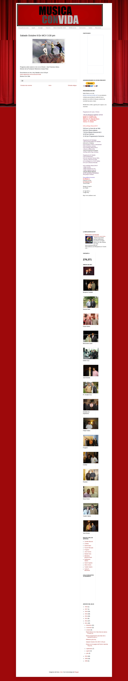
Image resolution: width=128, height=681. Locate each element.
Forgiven (86, 549)
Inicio (50, 85)
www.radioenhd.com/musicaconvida (30, 74)
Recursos (98, 28)
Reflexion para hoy (91, 639)
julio (87, 653)
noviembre (89, 627)
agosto (88, 651)
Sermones (82, 28)
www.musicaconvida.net (90, 95)
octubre (88, 630)
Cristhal (86, 543)
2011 (86, 623)
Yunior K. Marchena (87, 569)
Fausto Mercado (88, 547)
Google (40, 28)
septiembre (89, 648)
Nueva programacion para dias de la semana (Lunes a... (95, 636)
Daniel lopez (87, 545)
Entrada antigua (72, 85)
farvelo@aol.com (87, 182)
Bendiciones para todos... (99, 236)
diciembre (89, 625)
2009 (86, 658)
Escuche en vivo (23, 28)
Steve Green (87, 565)
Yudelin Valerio (88, 567)
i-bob (61, 672)
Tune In (48, 28)
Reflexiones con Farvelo (92, 235)
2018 (86, 606)
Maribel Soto (87, 554)
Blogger (77, 672)
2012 (86, 621)
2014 (86, 616)
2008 (86, 661)
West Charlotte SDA (59, 28)
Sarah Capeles (88, 563)
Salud (90, 28)
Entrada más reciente (26, 85)
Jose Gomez (87, 551)
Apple (33, 28)
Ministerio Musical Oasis (88, 556)
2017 (86, 609)
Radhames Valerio (87, 560)
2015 (86, 614)
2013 (86, 618)
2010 (86, 656)
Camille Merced (88, 541)
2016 (86, 611)
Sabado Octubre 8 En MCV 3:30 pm (95, 642)
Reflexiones (72, 28)
